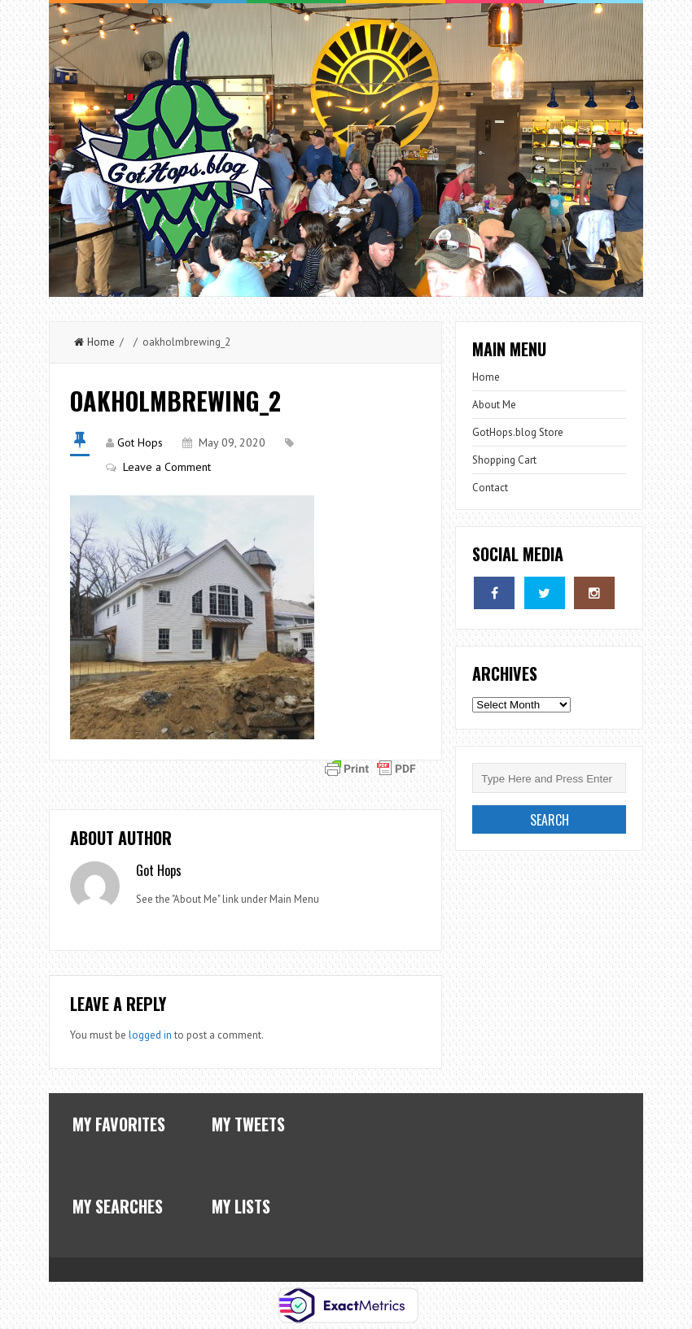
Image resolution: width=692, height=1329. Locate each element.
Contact (490, 488)
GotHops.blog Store (517, 432)
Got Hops (140, 442)
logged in (150, 1035)
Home (94, 342)
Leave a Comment (167, 467)
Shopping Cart (504, 460)
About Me (494, 405)
